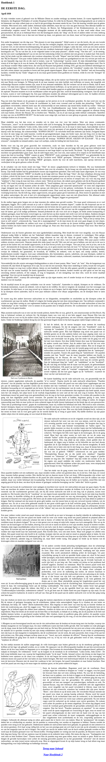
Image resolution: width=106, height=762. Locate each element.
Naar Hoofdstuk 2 (53, 754)
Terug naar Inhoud (53, 748)
